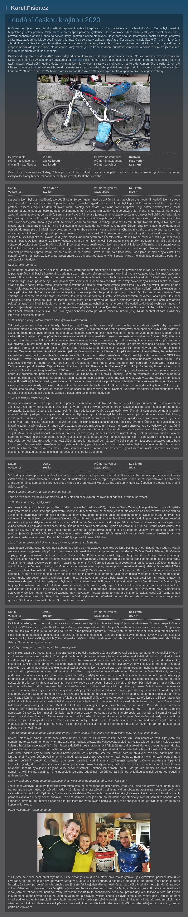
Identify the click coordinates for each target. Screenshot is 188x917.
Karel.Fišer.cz (29, 8)
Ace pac (77, 59)
